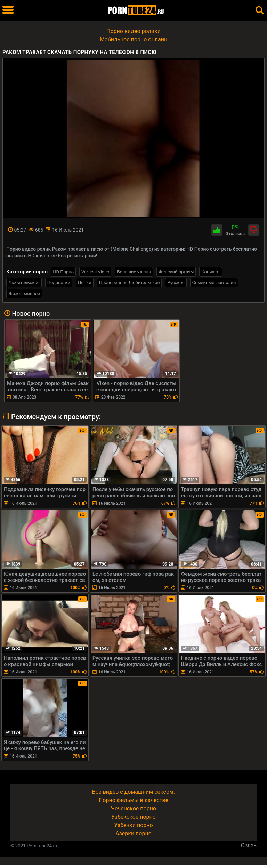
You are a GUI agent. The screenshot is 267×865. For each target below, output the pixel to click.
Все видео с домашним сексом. (133, 791)
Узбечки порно (133, 825)
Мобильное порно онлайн (133, 39)
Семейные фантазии (214, 282)
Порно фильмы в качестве (133, 800)
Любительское (24, 282)
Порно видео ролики (133, 31)
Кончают (210, 271)
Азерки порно (133, 833)
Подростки (58, 282)
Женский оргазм (176, 271)
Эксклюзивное (24, 293)
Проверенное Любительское (129, 282)
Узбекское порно (133, 817)
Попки (84, 282)
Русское (175, 282)
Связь (249, 845)
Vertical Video (95, 271)
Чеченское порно (133, 808)
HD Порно (63, 271)
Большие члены (134, 271)
